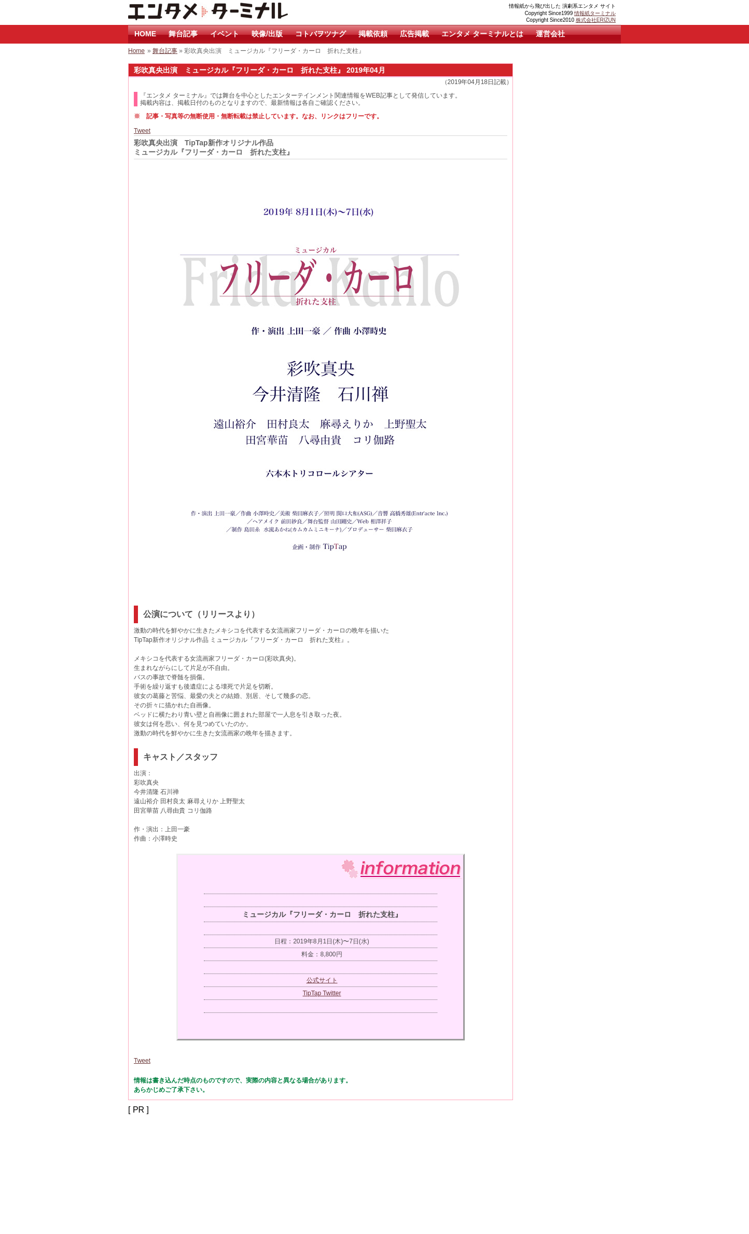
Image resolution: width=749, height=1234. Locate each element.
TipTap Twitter (321, 993)
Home (136, 50)
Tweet (142, 130)
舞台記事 (183, 34)
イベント (224, 34)
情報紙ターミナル (595, 13)
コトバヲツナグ (320, 34)
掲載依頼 (372, 34)
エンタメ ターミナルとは (482, 34)
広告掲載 (414, 34)
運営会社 (550, 34)
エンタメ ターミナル (232, 12)
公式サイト (322, 980)
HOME (145, 34)
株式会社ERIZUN (596, 20)
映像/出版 (267, 34)
